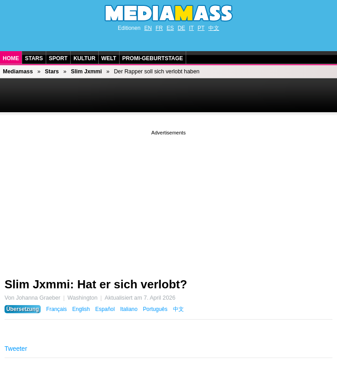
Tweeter (16, 348)
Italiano (128, 309)
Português (155, 309)
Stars (34, 58)
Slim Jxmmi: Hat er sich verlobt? (96, 284)
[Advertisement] (168, 200)
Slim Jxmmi (86, 71)
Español (105, 309)
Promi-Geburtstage (152, 58)
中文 (213, 28)
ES (170, 28)
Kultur (84, 58)
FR (159, 28)
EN (148, 28)
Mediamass (18, 71)
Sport (58, 58)
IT (191, 28)
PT (200, 28)
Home (11, 58)
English (81, 309)
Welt (108, 58)
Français (56, 309)
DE (181, 28)
